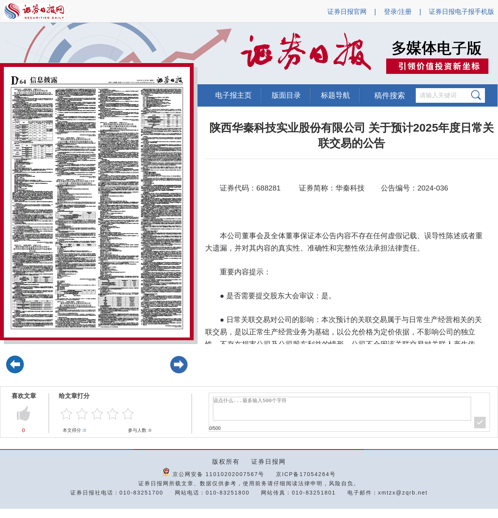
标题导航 (335, 95)
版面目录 (286, 95)
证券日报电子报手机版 (461, 11)
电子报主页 (233, 95)
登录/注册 (398, 11)
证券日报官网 (347, 11)
